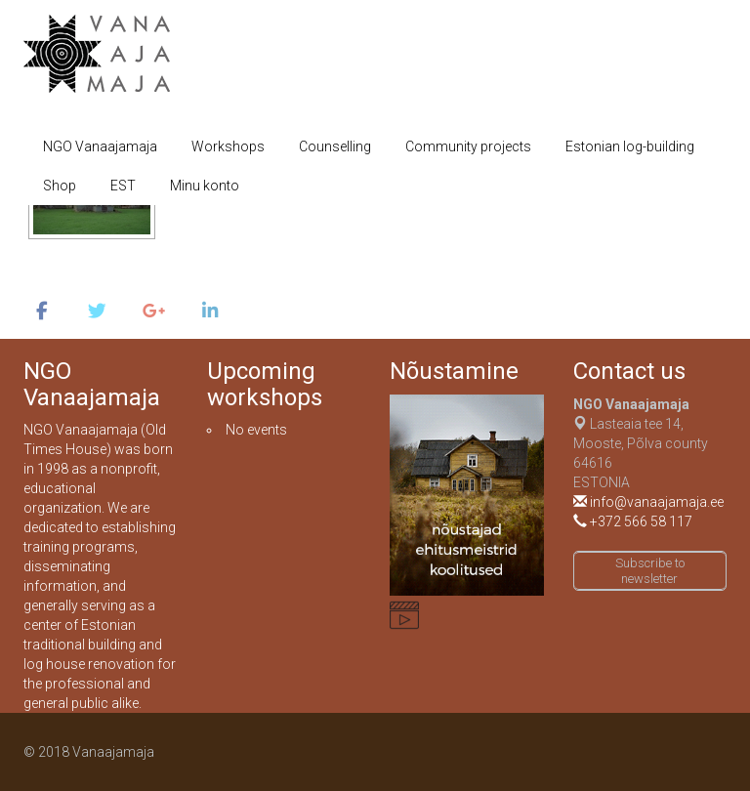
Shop (59, 185)
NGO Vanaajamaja (100, 146)
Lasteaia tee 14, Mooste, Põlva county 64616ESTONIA (640, 443)
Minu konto (204, 185)
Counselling (335, 146)
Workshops (228, 146)
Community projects (468, 146)
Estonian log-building (629, 146)
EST (123, 185)
